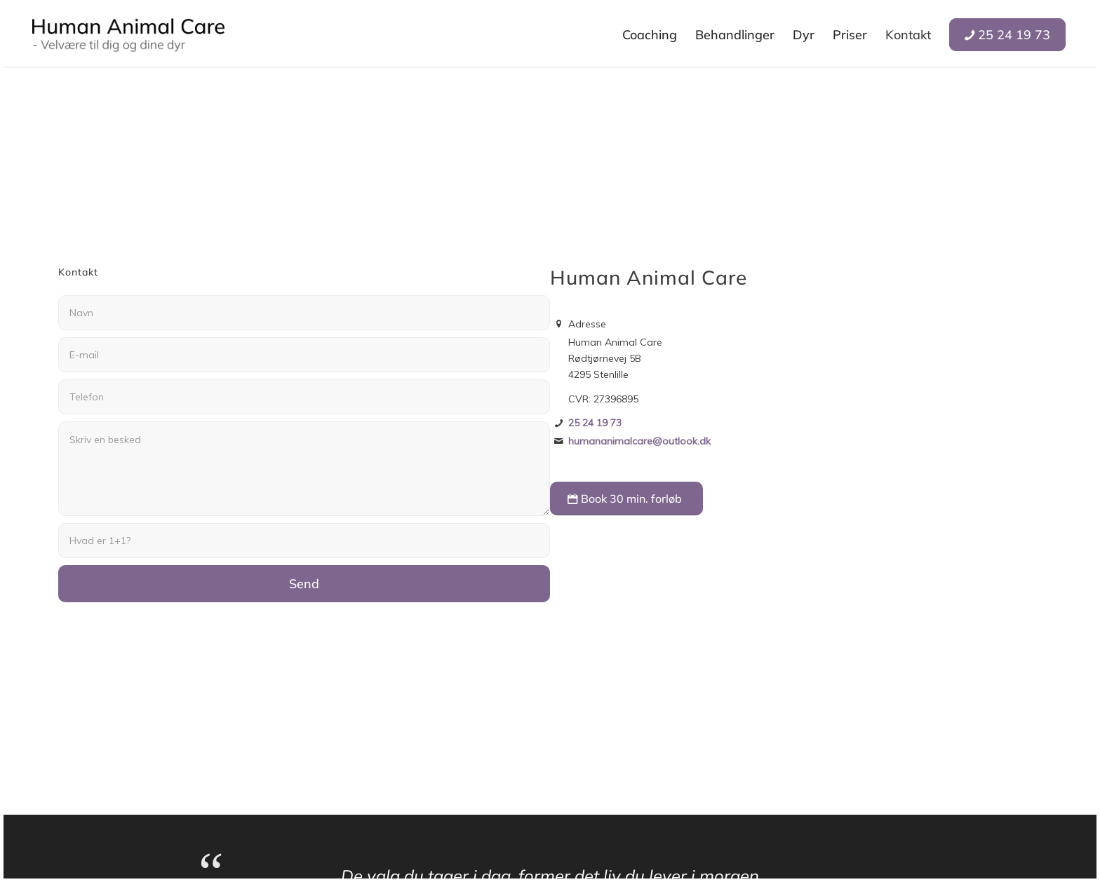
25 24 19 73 (595, 422)
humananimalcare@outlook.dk (639, 441)
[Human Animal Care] (128, 35)
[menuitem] (649, 35)
